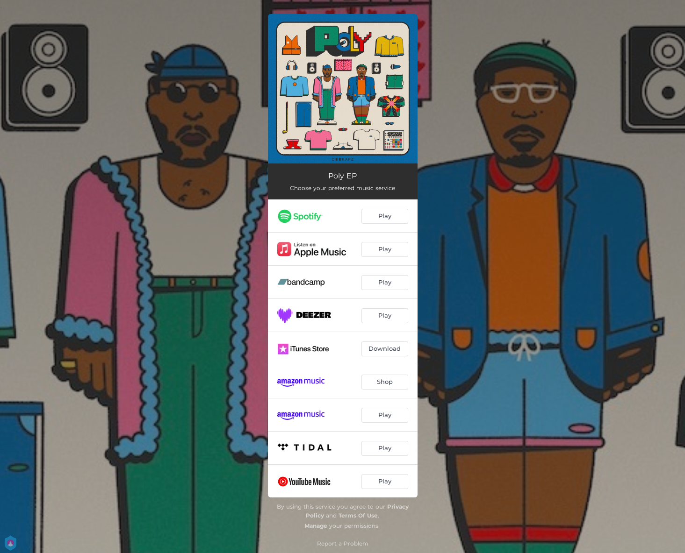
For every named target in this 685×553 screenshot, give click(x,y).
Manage (315, 525)
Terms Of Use (358, 515)
